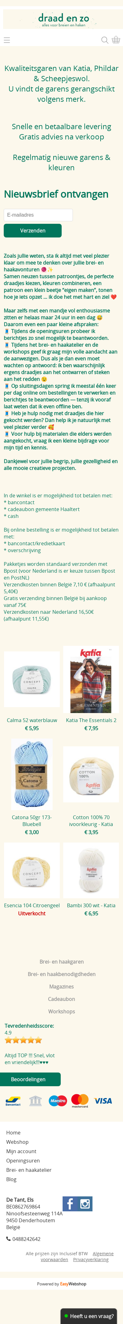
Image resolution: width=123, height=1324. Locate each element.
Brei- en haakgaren (62, 961)
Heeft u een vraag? (92, 1316)
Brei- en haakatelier (29, 1170)
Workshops (61, 1011)
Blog (11, 1179)
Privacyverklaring (91, 1259)
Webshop (17, 1142)
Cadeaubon (61, 999)
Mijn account (21, 1151)
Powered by (61, 1284)
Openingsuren (23, 1160)
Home (13, 1132)
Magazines (61, 986)
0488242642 (26, 1239)
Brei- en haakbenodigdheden (62, 974)
